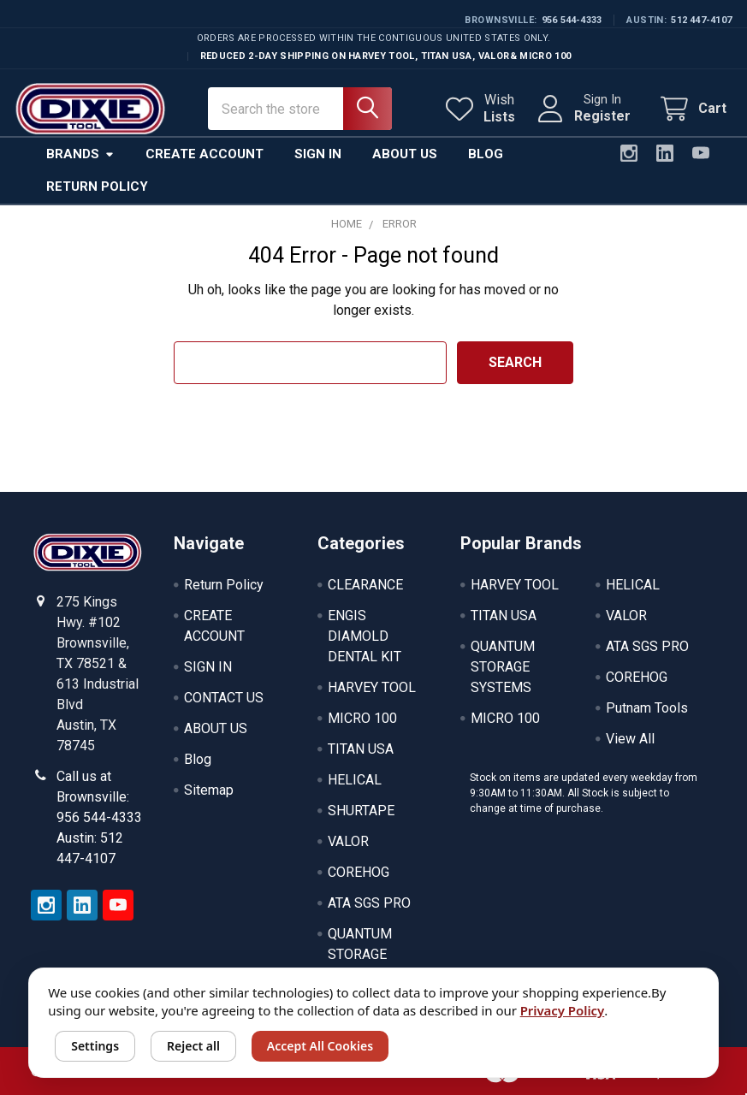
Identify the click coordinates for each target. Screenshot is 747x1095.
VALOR (348, 839)
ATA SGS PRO (369, 900)
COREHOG (358, 869)
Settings (95, 1046)
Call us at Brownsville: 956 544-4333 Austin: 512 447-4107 (99, 815)
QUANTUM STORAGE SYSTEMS (360, 951)
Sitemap (209, 787)
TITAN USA (361, 746)
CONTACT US (224, 695)
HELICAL (355, 777)
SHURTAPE (361, 808)
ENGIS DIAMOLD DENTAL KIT (364, 633)
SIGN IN (208, 664)
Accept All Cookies (320, 1046)
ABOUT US (215, 726)
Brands (80, 151)
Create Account (204, 151)
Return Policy (97, 184)
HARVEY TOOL (372, 685)
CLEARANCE (365, 582)
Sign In (317, 151)
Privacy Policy (562, 1010)
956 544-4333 (572, 20)
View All (630, 736)
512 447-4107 (701, 20)
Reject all (193, 1046)
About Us (404, 151)
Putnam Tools (647, 705)
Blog (485, 151)
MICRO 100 (362, 715)
